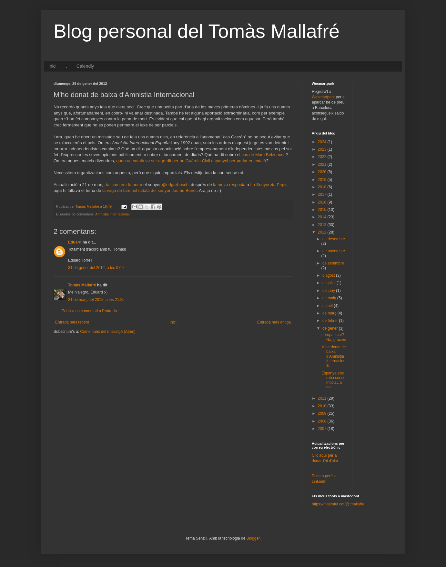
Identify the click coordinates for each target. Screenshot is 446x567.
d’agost (329, 275)
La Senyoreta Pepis (268, 184)
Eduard (74, 242)
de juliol (329, 283)
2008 (323, 421)
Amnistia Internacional (112, 214)
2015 (323, 209)
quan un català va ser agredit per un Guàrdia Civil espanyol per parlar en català (190, 160)
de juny (329, 290)
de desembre (333, 239)
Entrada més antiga (274, 322)
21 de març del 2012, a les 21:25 (96, 299)
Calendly (85, 66)
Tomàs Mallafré (82, 285)
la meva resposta (229, 184)
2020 (323, 172)
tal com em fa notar (124, 184)
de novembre (333, 251)
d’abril (328, 305)
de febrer (330, 320)
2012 (323, 232)
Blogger (253, 538)
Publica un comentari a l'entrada (89, 311)
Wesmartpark (323, 97)
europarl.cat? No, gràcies (333, 337)
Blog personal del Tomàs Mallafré (197, 31)
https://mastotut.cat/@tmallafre (338, 504)
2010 (323, 406)
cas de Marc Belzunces (263, 154)
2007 (323, 428)
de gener (330, 328)
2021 (323, 164)
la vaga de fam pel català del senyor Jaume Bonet (149, 190)
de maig (329, 298)
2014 (323, 217)
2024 (323, 142)
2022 (323, 156)
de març (330, 313)
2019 (323, 179)
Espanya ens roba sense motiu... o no (333, 380)
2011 (323, 398)
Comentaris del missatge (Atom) (107, 331)
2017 (323, 194)
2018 (323, 187)
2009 (323, 413)
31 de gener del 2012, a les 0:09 (96, 267)
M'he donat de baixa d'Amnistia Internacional (333, 356)
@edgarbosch (175, 184)
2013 (323, 225)
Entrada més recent (72, 322)
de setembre (333, 263)
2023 (323, 149)
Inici (52, 66)
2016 (323, 202)
